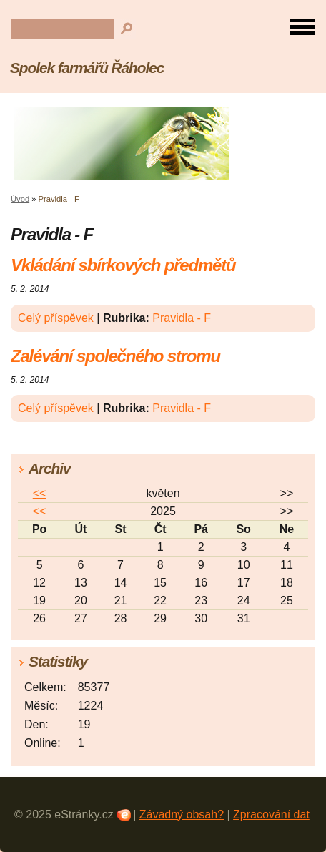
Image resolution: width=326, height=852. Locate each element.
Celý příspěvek (56, 318)
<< (39, 493)
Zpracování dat (271, 814)
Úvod (20, 199)
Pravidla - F (181, 318)
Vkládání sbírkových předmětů (123, 265)
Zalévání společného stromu (115, 356)
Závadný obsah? (181, 814)
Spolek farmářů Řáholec (87, 67)
